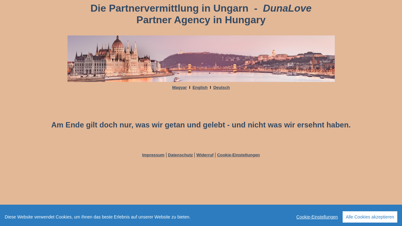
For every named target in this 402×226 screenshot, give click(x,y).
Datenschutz (180, 155)
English (200, 87)
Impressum (153, 155)
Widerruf (205, 155)
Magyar (179, 87)
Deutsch (221, 87)
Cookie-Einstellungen (238, 155)
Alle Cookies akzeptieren (370, 219)
